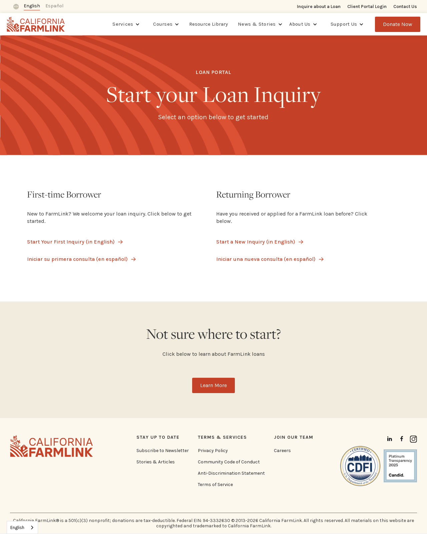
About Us (300, 24)
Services (122, 24)
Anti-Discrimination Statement (231, 473)
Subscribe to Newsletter (162, 450)
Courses (162, 24)
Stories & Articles (155, 462)
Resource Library (208, 24)
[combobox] (22, 527)
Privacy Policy (213, 450)
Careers (282, 450)
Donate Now (397, 24)
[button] (126, 24)
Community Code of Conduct (229, 462)
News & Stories (257, 24)
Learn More (213, 385)
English (17, 527)
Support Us (344, 24)
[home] (36, 24)
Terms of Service (215, 484)
